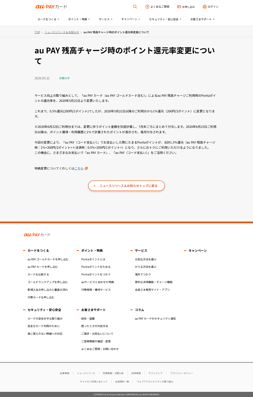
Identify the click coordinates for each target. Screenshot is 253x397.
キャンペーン (198, 250)
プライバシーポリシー (181, 373)
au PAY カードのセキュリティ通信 (155, 318)
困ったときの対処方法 (94, 326)
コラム (139, 309)
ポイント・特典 (92, 250)
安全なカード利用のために (44, 326)
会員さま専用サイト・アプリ (152, 289)
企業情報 (64, 373)
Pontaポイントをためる (96, 267)
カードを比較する (38, 274)
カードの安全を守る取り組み (45, 318)
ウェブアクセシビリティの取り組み (155, 381)
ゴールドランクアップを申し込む (48, 282)
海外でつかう (143, 274)
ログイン (213, 6)
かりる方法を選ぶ (145, 267)
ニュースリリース (86, 373)
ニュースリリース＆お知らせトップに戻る (129, 185)
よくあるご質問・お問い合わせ (100, 349)
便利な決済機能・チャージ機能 (153, 282)
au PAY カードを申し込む (43, 267)
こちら (79, 168)
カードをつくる (38, 250)
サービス (141, 250)
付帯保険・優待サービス (96, 289)
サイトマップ (155, 373)
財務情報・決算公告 (113, 373)
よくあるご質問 (159, 6)
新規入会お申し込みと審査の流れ (48, 289)
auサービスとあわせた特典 (97, 282)
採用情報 (136, 373)
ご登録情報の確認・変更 (96, 341)
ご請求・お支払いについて (97, 333)
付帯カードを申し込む (41, 297)
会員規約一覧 (122, 381)
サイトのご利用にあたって (93, 381)
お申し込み (188, 7)
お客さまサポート (93, 309)
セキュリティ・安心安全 (44, 309)
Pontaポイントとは (93, 259)
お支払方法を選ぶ (145, 259)
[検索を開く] (135, 7)
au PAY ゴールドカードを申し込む (48, 259)
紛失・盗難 (88, 318)
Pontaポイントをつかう (96, 274)
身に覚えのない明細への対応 (45, 333)
